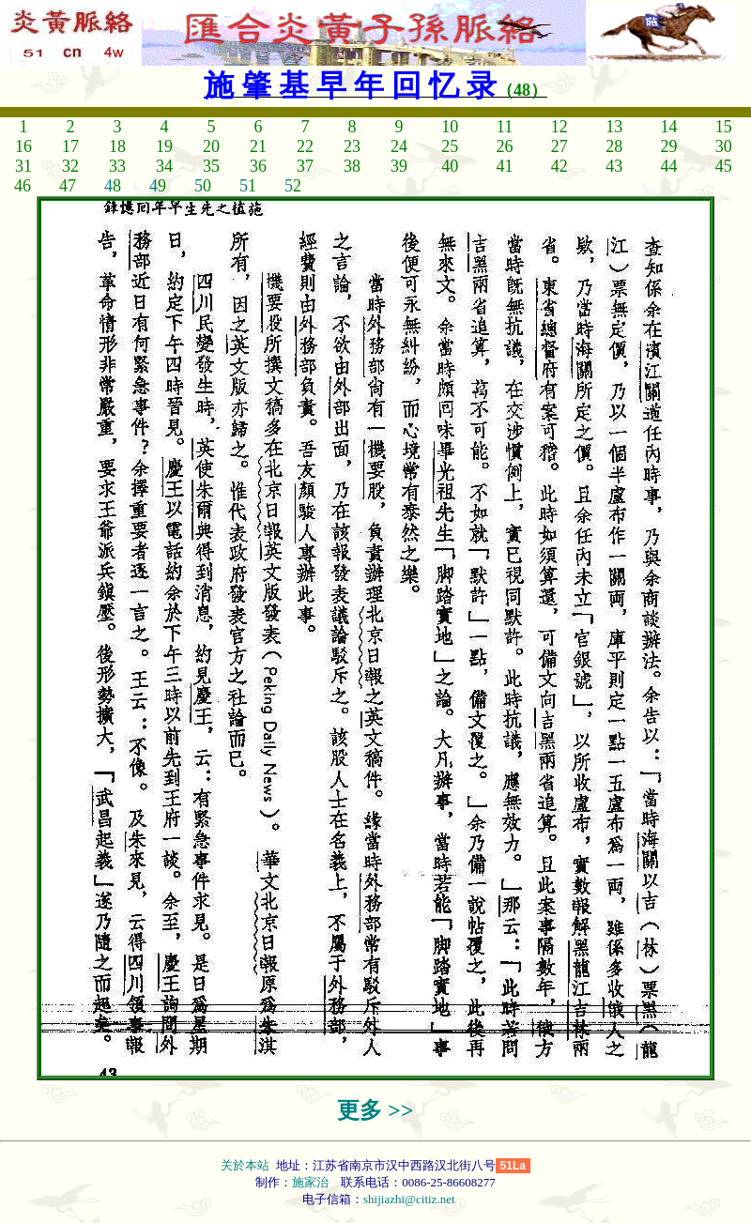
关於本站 (246, 1165)
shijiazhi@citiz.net (409, 1199)
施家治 (310, 1182)
